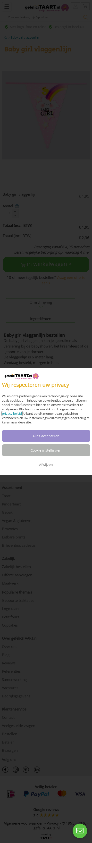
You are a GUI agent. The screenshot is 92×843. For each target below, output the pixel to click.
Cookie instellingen (46, 450)
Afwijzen (46, 464)
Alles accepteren (46, 436)
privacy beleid (12, 413)
